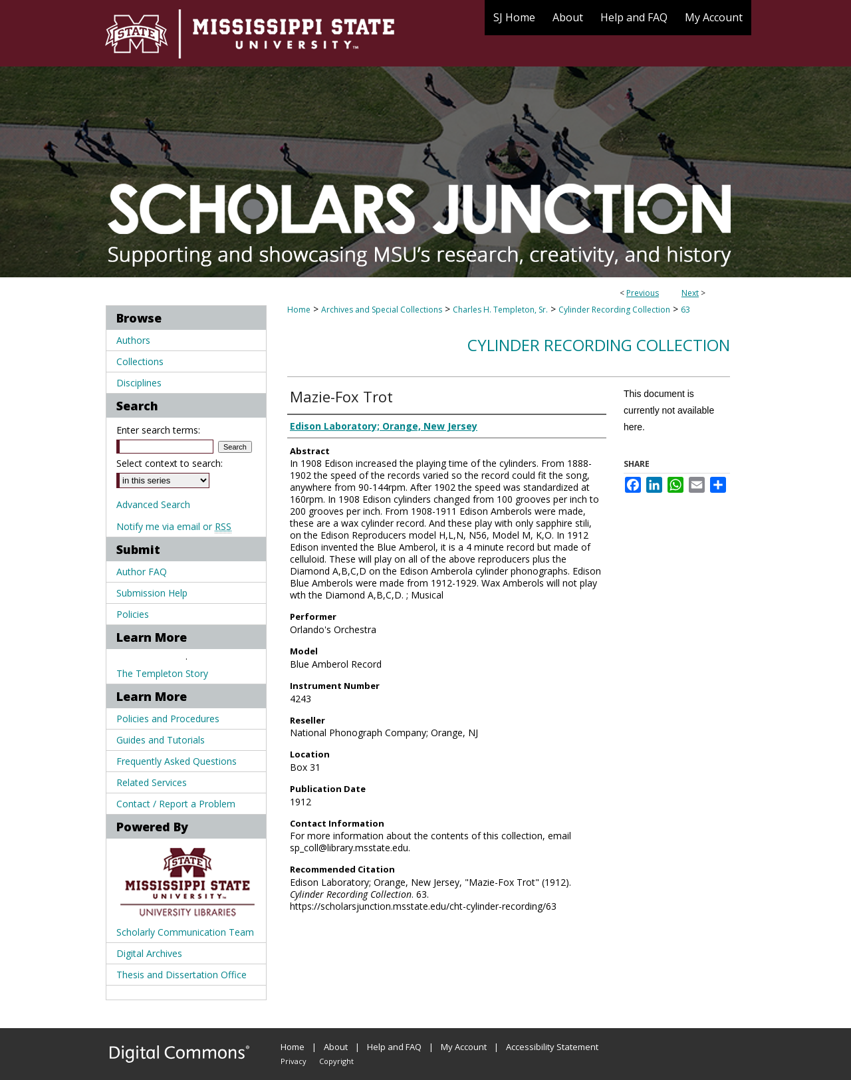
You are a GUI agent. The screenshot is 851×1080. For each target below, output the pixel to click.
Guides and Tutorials (160, 740)
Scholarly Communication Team (185, 932)
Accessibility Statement (552, 1047)
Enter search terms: (158, 430)
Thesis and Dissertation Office (181, 974)
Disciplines (139, 382)
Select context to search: (169, 463)
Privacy (293, 1061)
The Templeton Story (162, 673)
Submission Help (151, 593)
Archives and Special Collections (381, 309)
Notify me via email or (173, 526)
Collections (140, 361)
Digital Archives (149, 953)
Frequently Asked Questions (176, 761)
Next (690, 293)
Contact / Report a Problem (175, 803)
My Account (464, 1047)
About (336, 1047)
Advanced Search (153, 504)
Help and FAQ (394, 1047)
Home (298, 309)
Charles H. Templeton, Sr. (500, 309)
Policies (132, 614)
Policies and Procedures (167, 718)
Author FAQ (141, 571)
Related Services (151, 782)
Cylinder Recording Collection (614, 309)
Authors (133, 340)
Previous (642, 293)
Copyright (336, 1061)
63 (685, 309)
